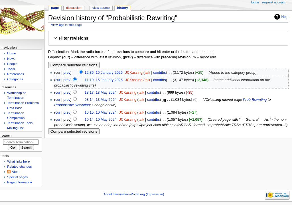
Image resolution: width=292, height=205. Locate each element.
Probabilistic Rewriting (72, 105)
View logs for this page (66, 24)
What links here (18, 161)
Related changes (19, 166)
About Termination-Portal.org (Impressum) (134, 194)
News (11, 58)
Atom (15, 171)
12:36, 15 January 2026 (104, 73)
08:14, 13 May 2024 (101, 100)
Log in (255, 2)
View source (101, 7)
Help (285, 17)
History (122, 7)
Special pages (17, 177)
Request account (274, 2)
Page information (19, 182)
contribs (159, 73)
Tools (11, 69)
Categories (15, 79)
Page (55, 7)
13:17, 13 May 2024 (101, 93)
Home (11, 53)
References (15, 74)
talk (147, 73)
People (12, 63)
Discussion (73, 7)
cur (57, 80)
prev (66, 73)
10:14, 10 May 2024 (101, 120)
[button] (168, 38)
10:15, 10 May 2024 (101, 112)
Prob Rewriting (255, 100)
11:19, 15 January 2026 (104, 80)
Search (7, 135)
